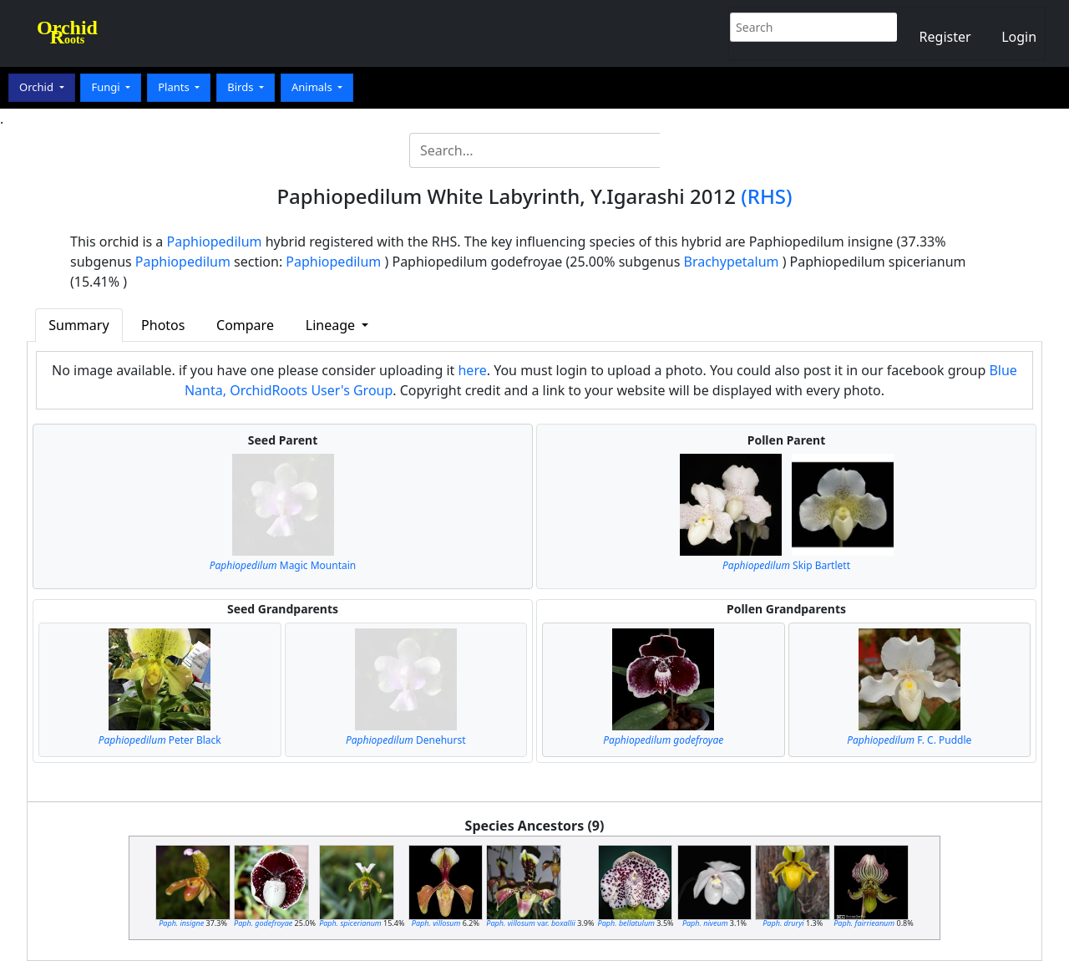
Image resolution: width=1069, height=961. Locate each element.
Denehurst (406, 740)
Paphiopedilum (214, 241)
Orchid (37, 86)
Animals (313, 86)
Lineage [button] (332, 325)
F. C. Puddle (909, 740)
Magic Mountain (283, 565)
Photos (163, 325)
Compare (245, 325)
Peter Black (160, 740)
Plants (175, 86)
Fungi (107, 86)
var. (530, 923)
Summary (78, 325)
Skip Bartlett (786, 565)
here (472, 370)
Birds (241, 86)
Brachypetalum (731, 261)
